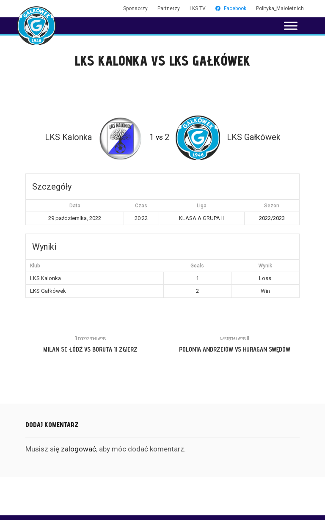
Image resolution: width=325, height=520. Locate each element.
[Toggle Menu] (290, 26)
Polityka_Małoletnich (280, 8)
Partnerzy (168, 8)
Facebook (230, 8)
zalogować (78, 449)
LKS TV (198, 8)
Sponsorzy (135, 8)
